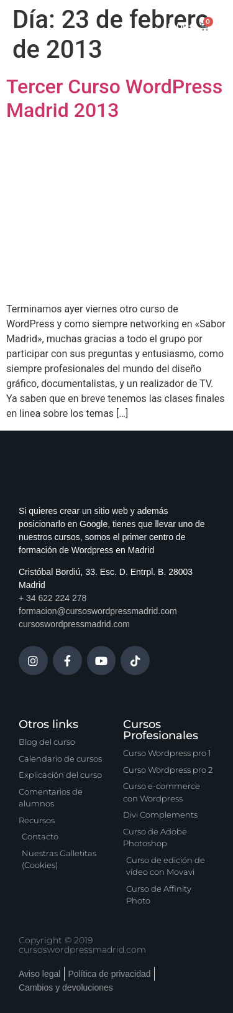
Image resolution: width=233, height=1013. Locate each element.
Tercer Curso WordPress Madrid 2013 (114, 98)
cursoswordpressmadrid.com (74, 624)
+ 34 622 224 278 (52, 598)
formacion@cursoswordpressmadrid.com (98, 611)
